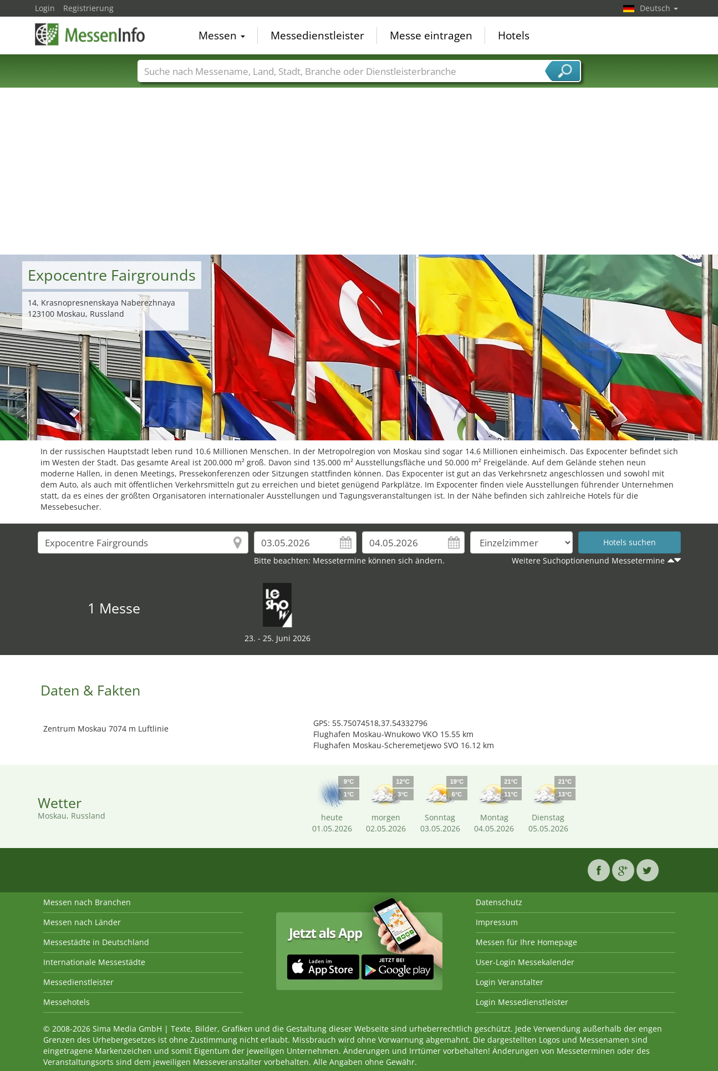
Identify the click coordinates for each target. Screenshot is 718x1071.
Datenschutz (499, 902)
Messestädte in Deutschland (96, 942)
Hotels (513, 35)
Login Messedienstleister (522, 1002)
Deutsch (659, 8)
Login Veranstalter (509, 982)
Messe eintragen (431, 35)
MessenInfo (90, 34)
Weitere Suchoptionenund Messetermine (588, 560)
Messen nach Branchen (87, 902)
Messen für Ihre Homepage (526, 942)
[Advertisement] (359, 171)
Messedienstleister (317, 35)
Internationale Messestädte (94, 962)
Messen (221, 35)
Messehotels (66, 1002)
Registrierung (88, 8)
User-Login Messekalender (525, 962)
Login (45, 8)
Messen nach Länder (82, 922)
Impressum (497, 922)
